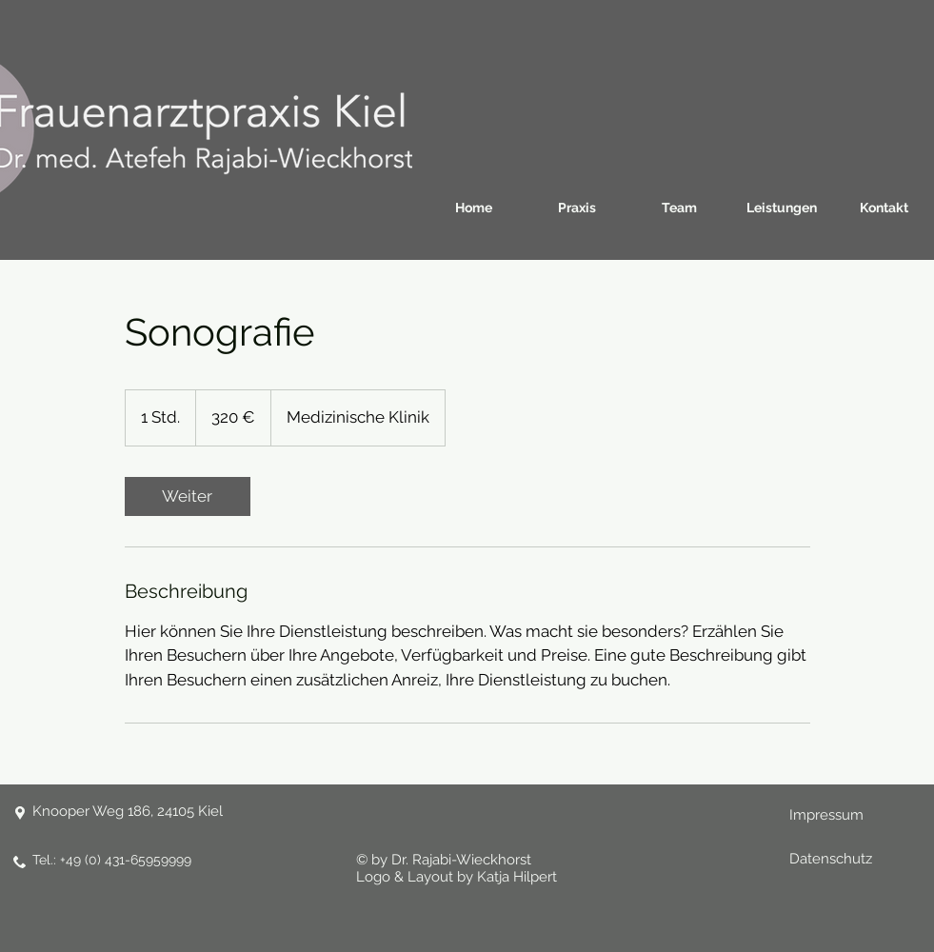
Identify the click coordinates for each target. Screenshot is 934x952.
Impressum (826, 814)
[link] (187, 496)
